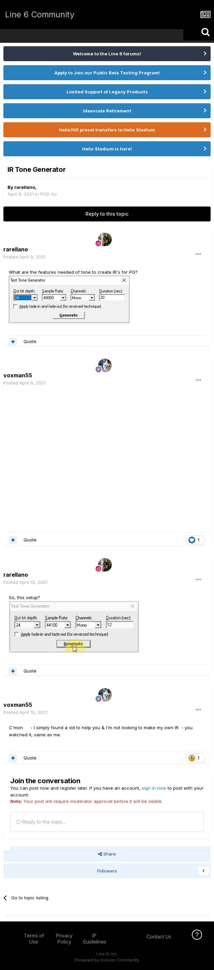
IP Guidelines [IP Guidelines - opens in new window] (94, 939)
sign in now (154, 788)
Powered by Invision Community (107, 960)
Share (107, 854)
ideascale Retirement (107, 110)
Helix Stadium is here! (107, 148)
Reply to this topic (107, 214)
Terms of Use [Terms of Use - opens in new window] (34, 939)
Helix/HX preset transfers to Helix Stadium (107, 129)
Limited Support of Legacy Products (107, 91)
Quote (30, 341)
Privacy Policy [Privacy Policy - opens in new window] (64, 939)
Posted (24, 256)
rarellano (24, 187)
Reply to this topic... (41, 822)
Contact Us (159, 936)
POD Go (48, 194)
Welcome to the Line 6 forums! (107, 53)
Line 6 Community (39, 14)
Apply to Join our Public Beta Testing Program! (107, 72)
